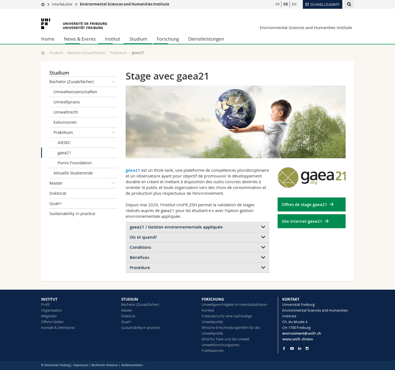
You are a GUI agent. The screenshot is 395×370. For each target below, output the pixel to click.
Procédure (140, 267)
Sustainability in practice (72, 213)
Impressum (81, 365)
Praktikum (118, 52)
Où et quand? (143, 237)
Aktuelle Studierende (73, 173)
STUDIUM (129, 299)
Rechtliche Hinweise (104, 365)
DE (285, 4)
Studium (138, 39)
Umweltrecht (65, 112)
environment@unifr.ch (301, 333)
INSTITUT (49, 299)
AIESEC (64, 142)
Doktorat (57, 193)
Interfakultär (62, 4)
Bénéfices (139, 257)
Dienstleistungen (206, 39)
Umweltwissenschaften (75, 91)
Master (83, 183)
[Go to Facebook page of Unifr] (284, 348)
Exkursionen (65, 122)
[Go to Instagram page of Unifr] (307, 348)
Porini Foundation (75, 162)
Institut (112, 39)
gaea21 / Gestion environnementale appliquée (176, 227)
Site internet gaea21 (302, 221)
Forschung (168, 39)
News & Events (80, 39)
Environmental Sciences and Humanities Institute (124, 4)
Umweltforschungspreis (220, 344)
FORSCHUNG (213, 299)
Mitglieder (49, 315)
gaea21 (64, 152)
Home (48, 39)
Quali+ (55, 203)
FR (277, 4)
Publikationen (213, 350)
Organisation (51, 310)
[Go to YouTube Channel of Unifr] (292, 348)
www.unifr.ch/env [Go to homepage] (297, 339)
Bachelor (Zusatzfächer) (86, 52)
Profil (45, 304)
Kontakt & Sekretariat (58, 327)
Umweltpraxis (66, 101)
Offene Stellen (52, 321)
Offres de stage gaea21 (304, 204)
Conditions (140, 247)
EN (294, 4)
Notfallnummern (132, 365)
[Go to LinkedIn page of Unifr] (299, 348)
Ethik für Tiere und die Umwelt (225, 339)
